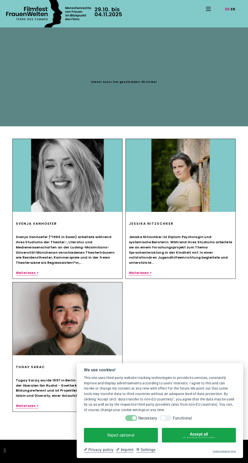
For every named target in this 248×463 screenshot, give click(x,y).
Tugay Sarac (30, 367)
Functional (182, 418)
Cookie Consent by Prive (224, 451)
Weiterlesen (27, 273)
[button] (4, 451)
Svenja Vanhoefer (36, 223)
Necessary (147, 418)
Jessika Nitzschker (151, 223)
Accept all (199, 435)
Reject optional (121, 435)
